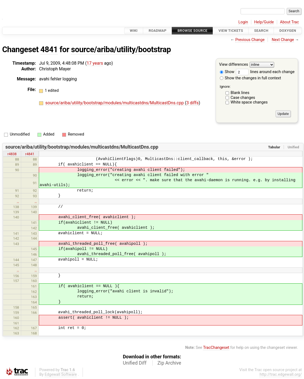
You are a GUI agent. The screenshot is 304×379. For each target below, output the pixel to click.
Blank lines (240, 92)
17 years (95, 63)
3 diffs (192, 102)
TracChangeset (216, 347)
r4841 (30, 154)
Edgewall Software (61, 374)
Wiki (134, 31)
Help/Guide (264, 22)
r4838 (12, 154)
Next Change (283, 39)
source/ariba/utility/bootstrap (121, 49)
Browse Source (192, 31)
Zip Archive (169, 363)
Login (243, 22)
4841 (49, 49)
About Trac (289, 22)
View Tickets (230, 31)
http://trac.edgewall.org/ (280, 374)
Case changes (243, 97)
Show (227, 72)
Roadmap (158, 31)
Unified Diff (134, 363)
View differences (233, 64)
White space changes (249, 102)
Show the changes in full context (250, 78)
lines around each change (265, 72)
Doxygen (287, 31)
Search (261, 31)
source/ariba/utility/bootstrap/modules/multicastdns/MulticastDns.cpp (115, 102)
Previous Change (250, 39)
